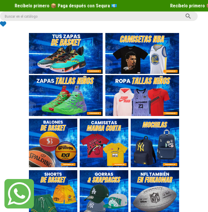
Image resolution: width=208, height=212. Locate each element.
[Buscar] (99, 16)
